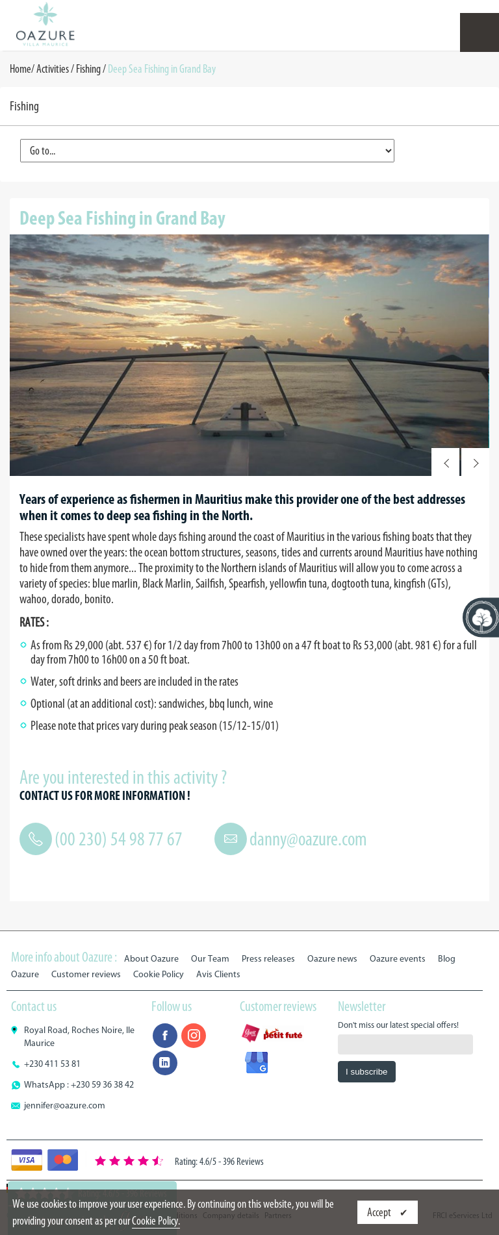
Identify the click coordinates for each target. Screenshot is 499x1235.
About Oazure (151, 958)
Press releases (268, 958)
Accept (380, 1212)
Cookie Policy (158, 974)
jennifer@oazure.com (64, 1105)
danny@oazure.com (308, 839)
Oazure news (332, 958)
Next (475, 462)
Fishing (88, 69)
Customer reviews (86, 974)
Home (20, 69)
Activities (52, 69)
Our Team (210, 958)
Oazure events (398, 958)
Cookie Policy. (156, 1221)
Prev (445, 462)
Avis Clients (218, 974)
